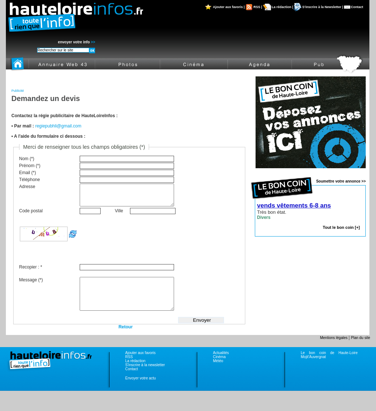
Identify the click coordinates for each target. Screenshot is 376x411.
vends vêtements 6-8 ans (294, 205)
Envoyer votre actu (140, 389)
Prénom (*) (29, 165)
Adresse (27, 186)
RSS (129, 368)
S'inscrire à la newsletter (145, 376)
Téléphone (29, 179)
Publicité (17, 91)
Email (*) (27, 172)
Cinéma (219, 368)
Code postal (31, 215)
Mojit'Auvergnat (313, 368)
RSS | (257, 7)
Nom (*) (26, 158)
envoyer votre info (76, 42)
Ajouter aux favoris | (229, 7)
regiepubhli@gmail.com (58, 126)
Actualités (221, 364)
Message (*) (31, 284)
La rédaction (135, 372)
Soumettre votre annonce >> (341, 181)
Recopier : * (30, 271)
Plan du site (360, 349)
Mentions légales (334, 349)
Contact (357, 7)
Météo (218, 372)
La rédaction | (282, 7)
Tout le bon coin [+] (341, 227)
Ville (119, 215)
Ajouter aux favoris (140, 364)
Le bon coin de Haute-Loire (329, 364)
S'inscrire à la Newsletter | (322, 7)
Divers (264, 217)
